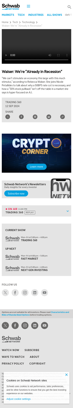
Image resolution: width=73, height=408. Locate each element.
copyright (37, 363)
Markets (8, 14)
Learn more (36, 166)
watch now (10, 350)
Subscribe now (16, 193)
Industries (35, 14)
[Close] (66, 374)
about (34, 356)
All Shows (54, 14)
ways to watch (13, 356)
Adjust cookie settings (19, 399)
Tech (21, 14)
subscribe (32, 350)
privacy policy (13, 363)
